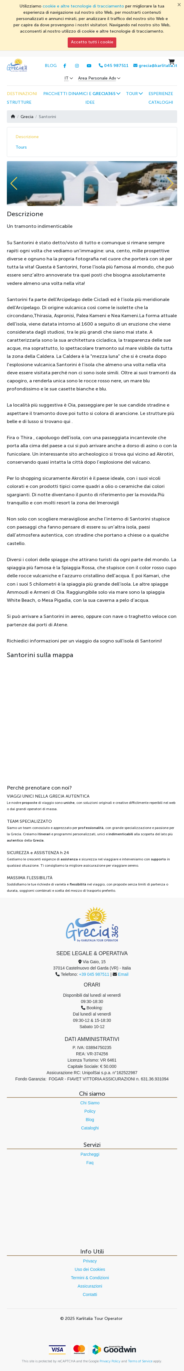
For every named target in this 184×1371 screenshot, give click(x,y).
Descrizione (27, 136)
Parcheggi (90, 1154)
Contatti (90, 1294)
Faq (89, 1162)
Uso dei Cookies (90, 1269)
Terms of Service (140, 1361)
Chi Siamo (90, 1102)
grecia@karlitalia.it (155, 65)
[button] (81, 93)
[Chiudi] (179, 4)
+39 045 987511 (94, 974)
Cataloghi (90, 1128)
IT (66, 78)
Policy (89, 1111)
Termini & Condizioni (90, 1277)
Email (123, 974)
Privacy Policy (110, 1361)
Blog (90, 1119)
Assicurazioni (90, 1286)
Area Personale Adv (97, 78)
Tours (21, 147)
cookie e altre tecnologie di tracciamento (83, 6)
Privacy (90, 1261)
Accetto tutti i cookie (92, 42)
